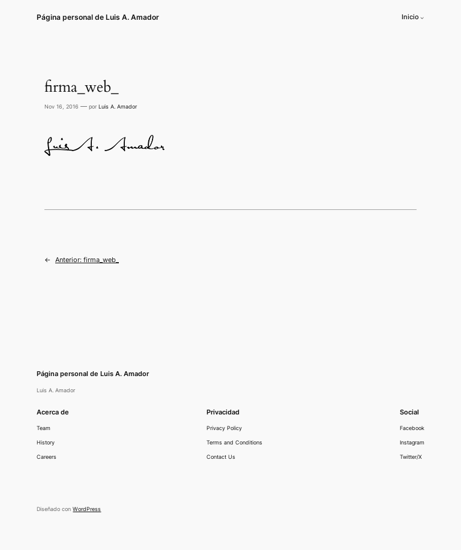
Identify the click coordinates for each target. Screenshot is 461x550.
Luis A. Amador (117, 106)
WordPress (87, 509)
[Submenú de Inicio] (422, 17)
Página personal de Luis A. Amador (98, 17)
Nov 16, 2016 (61, 106)
